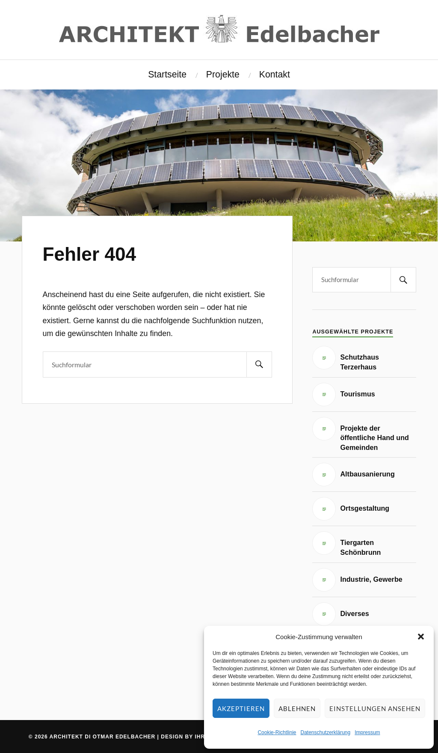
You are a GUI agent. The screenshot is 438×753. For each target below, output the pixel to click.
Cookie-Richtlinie (276, 732)
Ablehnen (297, 708)
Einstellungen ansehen (374, 708)
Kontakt (274, 74)
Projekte (223, 74)
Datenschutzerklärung (325, 732)
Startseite (167, 74)
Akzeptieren (241, 708)
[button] (421, 636)
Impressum (367, 732)
